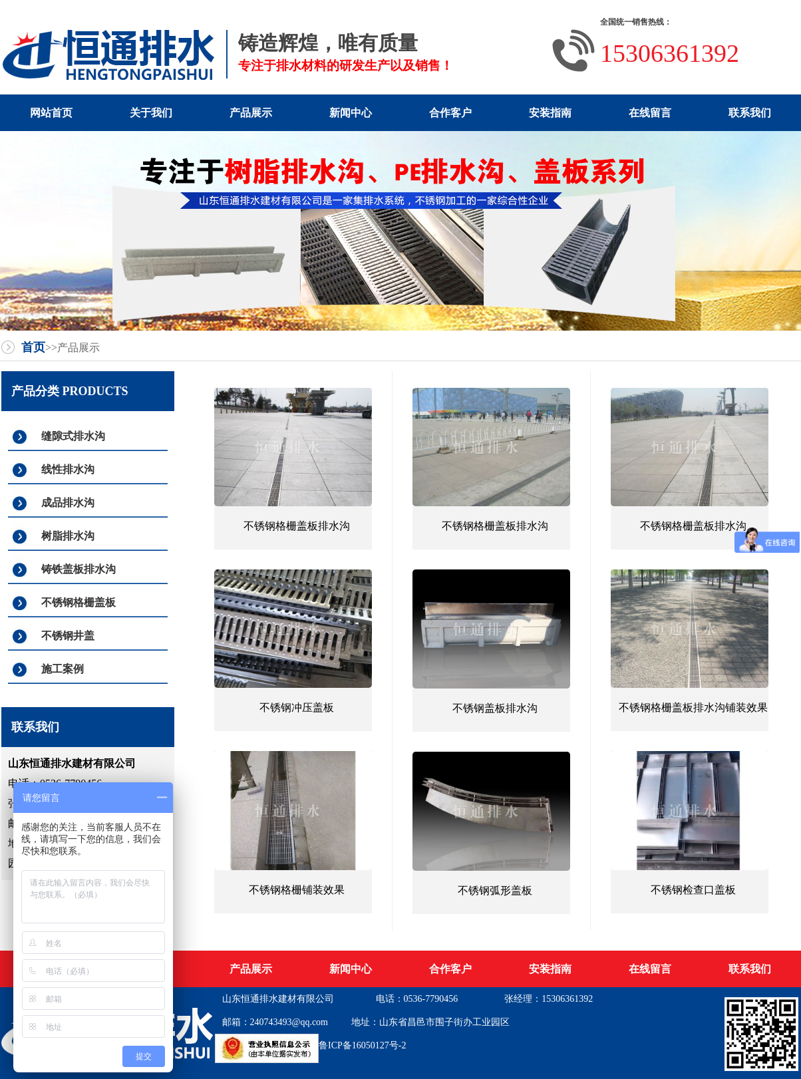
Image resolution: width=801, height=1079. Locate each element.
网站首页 (51, 112)
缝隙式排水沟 (73, 436)
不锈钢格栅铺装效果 (297, 889)
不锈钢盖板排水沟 (495, 708)
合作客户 (450, 112)
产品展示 (251, 112)
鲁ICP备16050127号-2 (362, 1045)
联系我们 (749, 112)
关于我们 (151, 112)
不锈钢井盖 (67, 635)
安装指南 (550, 112)
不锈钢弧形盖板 (495, 890)
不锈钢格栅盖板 (78, 602)
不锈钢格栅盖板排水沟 (296, 526)
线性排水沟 (67, 469)
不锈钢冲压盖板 (296, 707)
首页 (33, 347)
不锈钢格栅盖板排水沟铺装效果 (693, 707)
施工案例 (62, 669)
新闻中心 (350, 112)
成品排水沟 (67, 502)
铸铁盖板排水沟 (78, 569)
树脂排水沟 (67, 535)
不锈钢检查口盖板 (693, 889)
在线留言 (650, 112)
